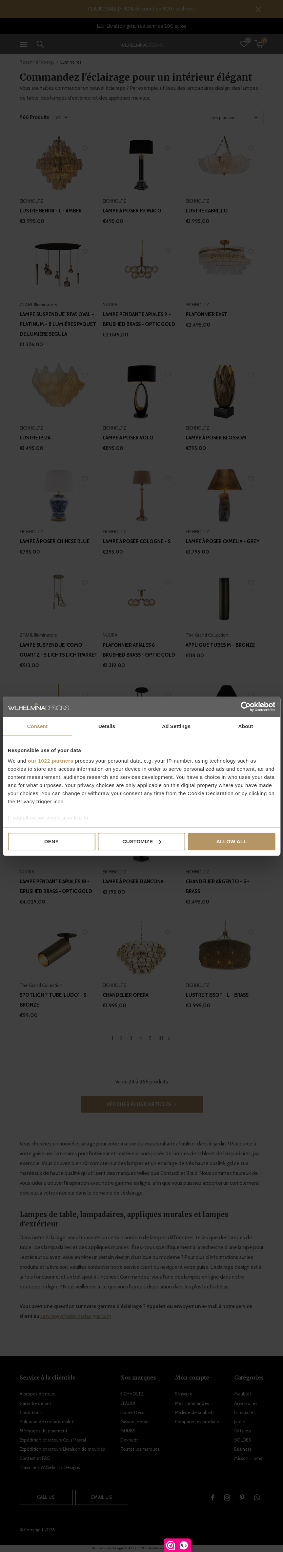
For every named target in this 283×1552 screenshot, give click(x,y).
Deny (51, 841)
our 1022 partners (50, 761)
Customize (141, 841)
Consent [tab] (37, 726)
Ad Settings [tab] (176, 726)
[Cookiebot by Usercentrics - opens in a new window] (245, 707)
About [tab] (245, 726)
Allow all (231, 841)
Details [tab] (106, 726)
